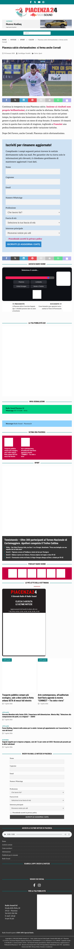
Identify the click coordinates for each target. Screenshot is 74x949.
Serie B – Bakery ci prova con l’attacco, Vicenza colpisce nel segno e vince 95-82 (30, 555)
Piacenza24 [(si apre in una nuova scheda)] (28, 424)
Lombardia (38, 282)
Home (4, 841)
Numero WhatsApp (14, 197)
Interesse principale (14, 228)
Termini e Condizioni (46, 947)
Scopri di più (9, 918)
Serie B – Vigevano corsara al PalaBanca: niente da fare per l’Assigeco (27, 552)
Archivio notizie (7, 845)
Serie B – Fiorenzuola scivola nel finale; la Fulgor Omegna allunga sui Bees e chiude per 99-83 (34, 557)
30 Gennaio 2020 (9, 53)
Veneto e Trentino (38, 286)
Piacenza (21, 282)
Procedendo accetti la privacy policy (25, 238)
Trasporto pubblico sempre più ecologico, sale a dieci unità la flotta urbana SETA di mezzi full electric (11, 452)
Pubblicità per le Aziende (10, 855)
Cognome (10, 177)
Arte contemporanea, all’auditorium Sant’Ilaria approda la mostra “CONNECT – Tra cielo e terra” (28, 452)
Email (8, 187)
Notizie (13, 40)
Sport (22, 40)
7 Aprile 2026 (8, 704)
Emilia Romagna (21, 286)
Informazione (6, 852)
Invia (25, 410)
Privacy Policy (36, 947)
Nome (8, 167)
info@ (13, 916)
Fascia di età (11, 218)
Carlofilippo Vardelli (24, 53)
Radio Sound (18, 424)
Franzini (58, 124)
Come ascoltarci (7, 848)
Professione (11, 207)
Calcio (36, 53)
